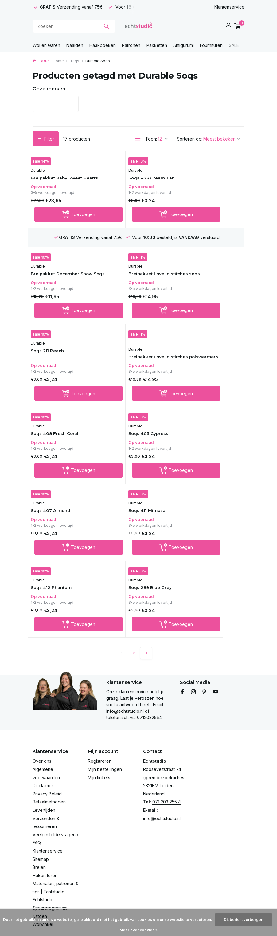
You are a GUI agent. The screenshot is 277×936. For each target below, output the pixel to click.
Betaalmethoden (49, 766)
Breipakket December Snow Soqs (204, 187)
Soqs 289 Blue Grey (201, 468)
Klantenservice (229, 7)
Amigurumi (183, 45)
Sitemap (41, 823)
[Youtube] (215, 657)
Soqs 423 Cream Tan (131, 184)
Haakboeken (102, 45)
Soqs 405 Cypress (127, 384)
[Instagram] (193, 657)
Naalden (74, 45)
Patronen (131, 45)
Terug (41, 61)
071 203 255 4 (166, 766)
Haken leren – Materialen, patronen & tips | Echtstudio (56, 848)
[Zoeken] (74, 26)
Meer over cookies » (138, 930)
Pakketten (156, 45)
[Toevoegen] (66, 227)
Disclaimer (43, 750)
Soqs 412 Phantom (128, 462)
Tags (77, 61)
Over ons (42, 726)
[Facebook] (182, 657)
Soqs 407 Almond (200, 378)
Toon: (151, 138)
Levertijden (44, 774)
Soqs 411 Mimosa (54, 462)
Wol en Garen (46, 45)
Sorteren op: (189, 138)
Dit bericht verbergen (243, 919)
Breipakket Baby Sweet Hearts (62, 187)
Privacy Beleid (47, 758)
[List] (138, 138)
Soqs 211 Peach (124, 288)
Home (60, 61)
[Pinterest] (204, 657)
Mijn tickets (99, 742)
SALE (234, 45)
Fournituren (211, 45)
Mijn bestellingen (105, 734)
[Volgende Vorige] (146, 534)
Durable (41, 176)
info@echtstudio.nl (162, 783)
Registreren (99, 726)
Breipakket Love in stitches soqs (56, 296)
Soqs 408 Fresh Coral (59, 384)
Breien (39, 831)
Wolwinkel (43, 889)
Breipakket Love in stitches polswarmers (203, 296)
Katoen (40, 881)
